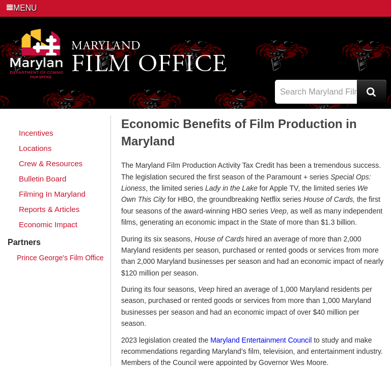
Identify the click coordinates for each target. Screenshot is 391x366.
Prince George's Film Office (60, 258)
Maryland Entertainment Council (261, 340)
